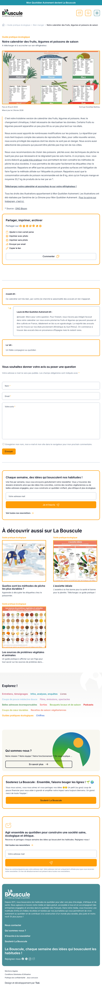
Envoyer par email (17, 244)
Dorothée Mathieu (93, 107)
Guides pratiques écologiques (18, 715)
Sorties (43, 704)
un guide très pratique (31, 159)
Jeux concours (32, 978)
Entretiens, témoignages (15, 693)
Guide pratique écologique (18, 25)
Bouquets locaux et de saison (65, 704)
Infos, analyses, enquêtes (44, 693)
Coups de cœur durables (15, 710)
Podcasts (88, 704)
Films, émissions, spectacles (55, 699)
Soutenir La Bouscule (51, 800)
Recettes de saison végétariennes (48, 710)
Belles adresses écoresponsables (19, 704)
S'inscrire (79, 13)
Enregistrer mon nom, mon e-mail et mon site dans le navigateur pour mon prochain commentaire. (48, 444)
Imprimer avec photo (18, 236)
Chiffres (40, 715)
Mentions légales (11, 971)
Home (3, 25)
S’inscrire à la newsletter (17, 936)
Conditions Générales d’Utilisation (18, 974)
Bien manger (38, 25)
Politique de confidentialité (15, 978)
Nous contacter (13, 925)
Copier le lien (15, 248)
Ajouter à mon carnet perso (21, 232)
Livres (63, 693)
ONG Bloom (21, 208)
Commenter (49, 256)
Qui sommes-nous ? (15, 930)
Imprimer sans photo (18, 240)
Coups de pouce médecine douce (19, 699)
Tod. (37, 982)
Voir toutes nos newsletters (18, 513)
